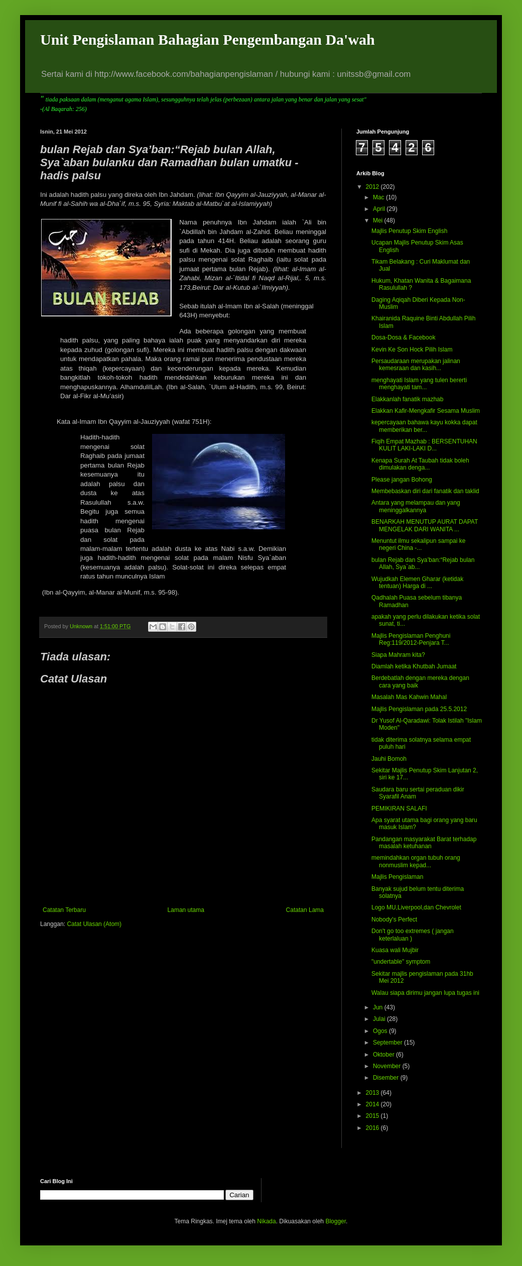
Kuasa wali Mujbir (395, 950)
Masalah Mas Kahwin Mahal (409, 697)
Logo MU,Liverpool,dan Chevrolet (416, 907)
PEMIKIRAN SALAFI (399, 808)
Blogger (335, 1221)
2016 (373, 1127)
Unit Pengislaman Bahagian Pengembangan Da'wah (207, 39)
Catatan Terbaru (64, 909)
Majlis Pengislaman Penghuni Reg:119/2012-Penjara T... (410, 639)
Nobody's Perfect (394, 919)
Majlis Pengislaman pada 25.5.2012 (419, 709)
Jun (378, 1007)
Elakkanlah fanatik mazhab (407, 399)
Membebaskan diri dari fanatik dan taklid (425, 491)
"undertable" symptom (400, 961)
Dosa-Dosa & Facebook (403, 337)
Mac (379, 197)
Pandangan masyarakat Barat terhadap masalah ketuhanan (423, 843)
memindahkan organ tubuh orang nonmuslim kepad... (415, 861)
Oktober (384, 1054)
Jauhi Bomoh (389, 758)
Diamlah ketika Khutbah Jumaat (413, 666)
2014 (373, 1104)
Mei (378, 220)
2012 (373, 186)
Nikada (266, 1221)
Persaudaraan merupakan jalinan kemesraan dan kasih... (415, 365)
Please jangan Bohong (401, 479)
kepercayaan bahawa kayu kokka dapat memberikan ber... (424, 426)
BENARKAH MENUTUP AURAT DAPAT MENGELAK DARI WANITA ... (424, 525)
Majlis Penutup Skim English (409, 231)
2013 (373, 1092)
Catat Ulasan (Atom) (94, 924)
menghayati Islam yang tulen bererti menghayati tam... (419, 384)
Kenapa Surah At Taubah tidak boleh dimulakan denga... (420, 464)
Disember (387, 1077)
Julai (380, 1018)
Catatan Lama (305, 909)
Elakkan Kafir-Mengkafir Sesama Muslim (425, 410)
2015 (373, 1115)
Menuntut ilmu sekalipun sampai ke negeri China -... (418, 544)
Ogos (381, 1030)
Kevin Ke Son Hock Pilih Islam (411, 349)
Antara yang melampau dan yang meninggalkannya (415, 506)
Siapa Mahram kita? (398, 654)
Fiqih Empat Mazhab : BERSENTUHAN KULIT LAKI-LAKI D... (424, 445)
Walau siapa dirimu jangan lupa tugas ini (425, 992)
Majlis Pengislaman (397, 876)
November (388, 1066)
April (379, 208)
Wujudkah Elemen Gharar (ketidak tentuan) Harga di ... (417, 583)
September (388, 1042)
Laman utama (186, 909)
